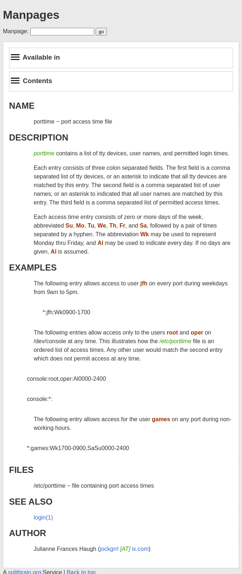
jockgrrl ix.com (124, 549)
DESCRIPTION (38, 137)
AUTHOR (27, 533)
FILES (21, 470)
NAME (22, 106)
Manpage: (16, 31)
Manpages (31, 14)
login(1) (43, 517)
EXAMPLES (33, 267)
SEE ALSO (30, 501)
